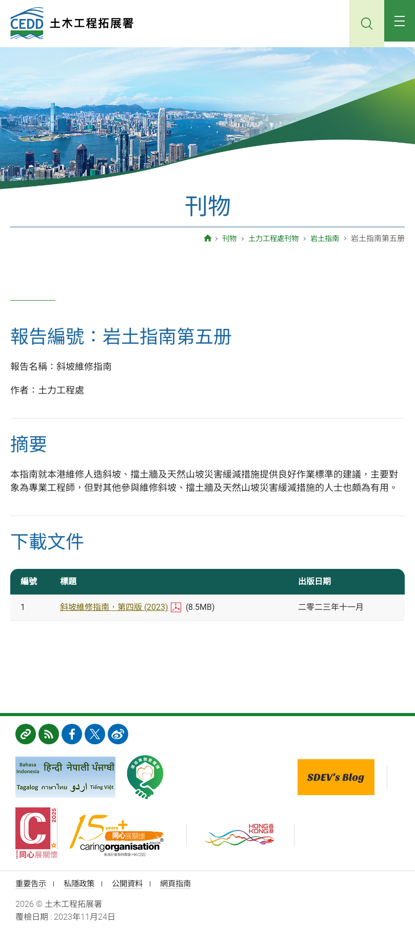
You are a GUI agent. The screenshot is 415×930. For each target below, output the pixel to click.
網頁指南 (182, 884)
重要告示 (31, 884)
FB (72, 734)
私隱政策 (82, 884)
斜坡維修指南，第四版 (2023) (114, 607)
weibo (118, 734)
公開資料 (132, 884)
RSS (48, 734)
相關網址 (25, 734)
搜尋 (362, 23)
